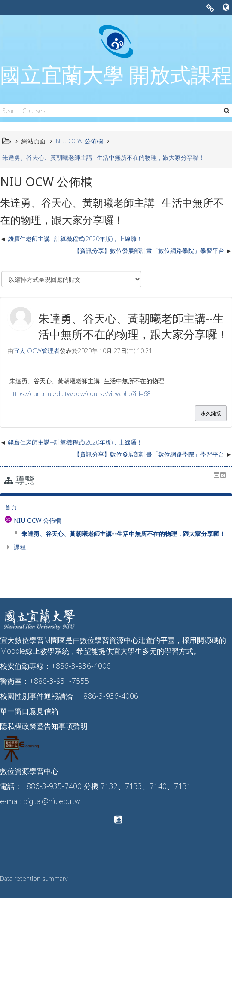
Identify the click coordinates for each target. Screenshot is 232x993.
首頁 (11, 507)
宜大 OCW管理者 (36, 351)
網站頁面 (33, 141)
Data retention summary (33, 878)
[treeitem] (116, 507)
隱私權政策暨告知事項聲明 (44, 726)
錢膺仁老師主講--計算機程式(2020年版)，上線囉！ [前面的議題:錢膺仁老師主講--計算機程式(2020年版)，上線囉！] (75, 239)
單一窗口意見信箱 (29, 711)
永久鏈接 (211, 413)
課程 (20, 547)
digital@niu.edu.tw (51, 801)
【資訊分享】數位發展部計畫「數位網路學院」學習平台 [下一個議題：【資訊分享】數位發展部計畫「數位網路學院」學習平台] (149, 251)
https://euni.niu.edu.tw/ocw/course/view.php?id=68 (79, 394)
